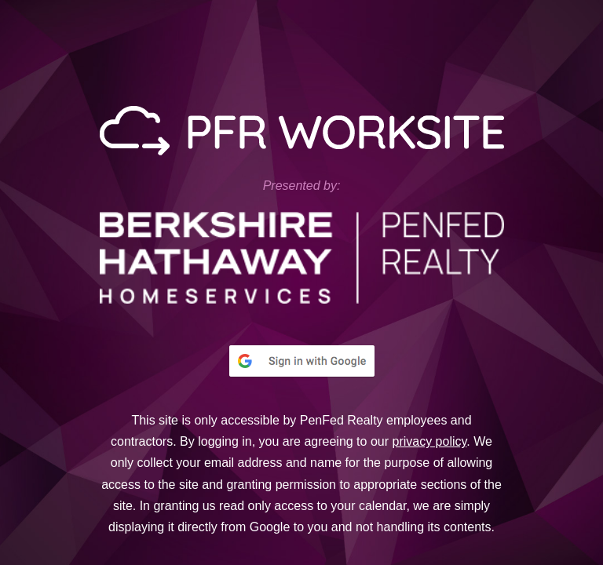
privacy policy (429, 441)
